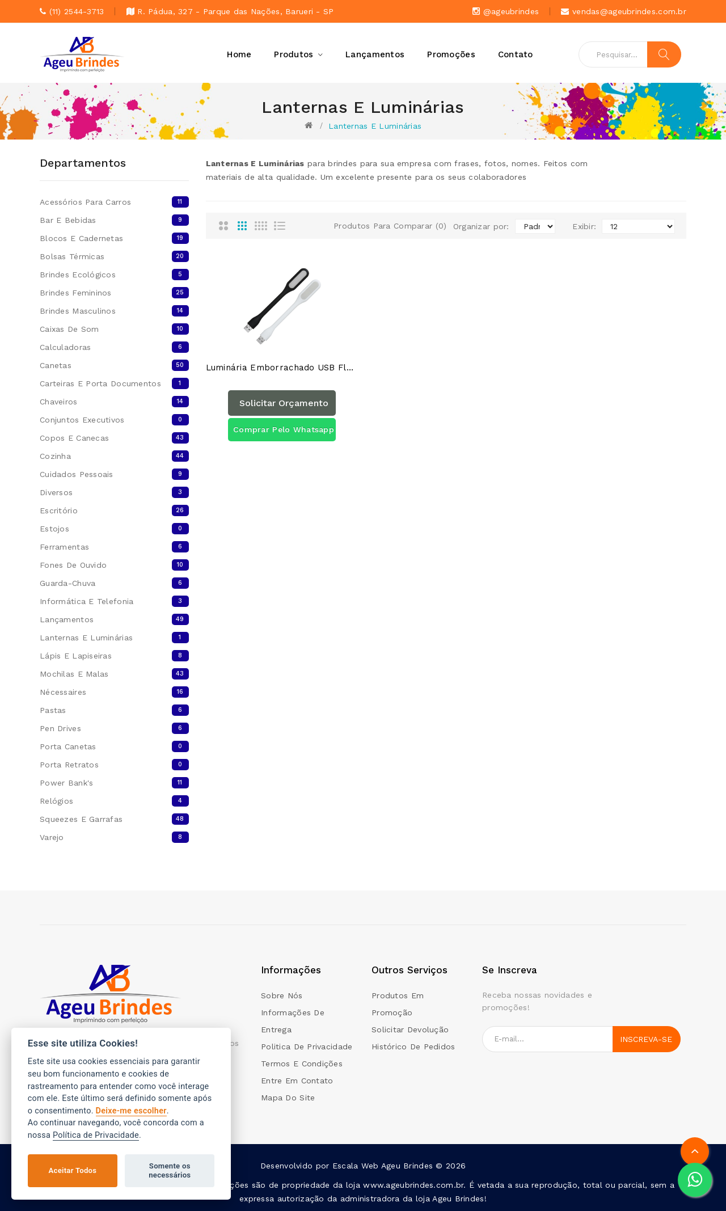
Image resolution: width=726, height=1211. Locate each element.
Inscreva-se (646, 1039)
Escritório (114, 510)
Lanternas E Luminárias (374, 125)
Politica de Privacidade (306, 1046)
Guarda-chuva (114, 583)
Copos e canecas (114, 438)
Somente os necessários (170, 1170)
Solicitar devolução (410, 1029)
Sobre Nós (282, 995)
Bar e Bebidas (114, 220)
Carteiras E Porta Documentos (114, 383)
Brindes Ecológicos (114, 274)
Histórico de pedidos (413, 1046)
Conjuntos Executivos (114, 419)
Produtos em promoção (398, 1004)
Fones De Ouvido (114, 565)
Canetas (114, 365)
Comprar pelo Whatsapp (283, 429)
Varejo (114, 837)
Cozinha (114, 456)
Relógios (114, 801)
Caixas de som (114, 329)
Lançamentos (114, 619)
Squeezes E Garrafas (114, 819)
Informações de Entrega (292, 1021)
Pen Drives (114, 728)
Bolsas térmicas (114, 256)
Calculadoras (114, 347)
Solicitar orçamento (283, 403)
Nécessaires (114, 692)
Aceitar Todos (73, 1170)
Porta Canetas (114, 746)
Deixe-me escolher (131, 1111)
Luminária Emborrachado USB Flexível (282, 368)
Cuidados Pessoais (114, 474)
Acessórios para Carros (114, 202)
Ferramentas (114, 546)
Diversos (114, 492)
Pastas (114, 710)
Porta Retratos (114, 764)
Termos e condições (302, 1063)
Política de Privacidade (96, 1135)
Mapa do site (288, 1097)
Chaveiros (114, 401)
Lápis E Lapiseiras (114, 655)
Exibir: (584, 226)
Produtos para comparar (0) (390, 225)
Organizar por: (481, 226)
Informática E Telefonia (114, 601)
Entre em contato (297, 1080)
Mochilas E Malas (114, 674)
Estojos (114, 528)
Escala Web (355, 1165)
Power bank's (114, 782)
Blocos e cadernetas (114, 238)
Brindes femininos (114, 292)
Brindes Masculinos (114, 311)
